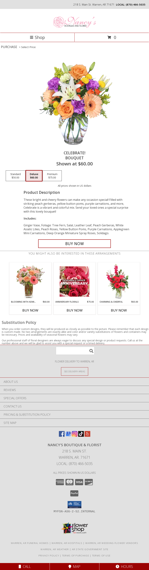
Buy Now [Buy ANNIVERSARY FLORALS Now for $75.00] (75, 310)
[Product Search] (75, 351)
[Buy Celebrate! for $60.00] (74, 243)
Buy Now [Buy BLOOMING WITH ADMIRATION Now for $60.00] (30, 310)
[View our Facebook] (62, 436)
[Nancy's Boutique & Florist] (74, 28)
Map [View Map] (74, 566)
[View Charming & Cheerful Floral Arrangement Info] (119, 281)
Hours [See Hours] (124, 566)
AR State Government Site (90, 549)
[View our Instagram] (74, 436)
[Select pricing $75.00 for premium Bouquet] (52, 176)
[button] (74, 504)
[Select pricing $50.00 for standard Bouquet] (15, 176)
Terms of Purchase (75, 555)
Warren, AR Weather (55, 549)
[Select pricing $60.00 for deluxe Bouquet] (34, 176)
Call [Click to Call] (25, 566)
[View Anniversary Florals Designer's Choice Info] (74, 281)
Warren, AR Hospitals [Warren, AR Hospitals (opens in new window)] (67, 543)
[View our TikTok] (81, 436)
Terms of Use (101, 555)
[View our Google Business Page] (68, 436)
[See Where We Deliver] (74, 371)
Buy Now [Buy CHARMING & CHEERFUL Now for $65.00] (119, 310)
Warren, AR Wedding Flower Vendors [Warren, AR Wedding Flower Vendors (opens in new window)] (111, 543)
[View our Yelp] (87, 436)
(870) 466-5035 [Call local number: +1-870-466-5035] (135, 4)
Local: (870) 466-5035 (75, 463)
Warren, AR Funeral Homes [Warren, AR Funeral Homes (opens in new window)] (30, 543)
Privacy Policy (49, 555)
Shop (37, 37)
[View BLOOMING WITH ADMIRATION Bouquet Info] (30, 281)
